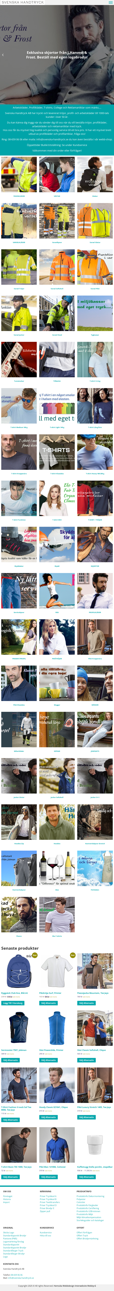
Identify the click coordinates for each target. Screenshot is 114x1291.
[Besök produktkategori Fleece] (19, 917)
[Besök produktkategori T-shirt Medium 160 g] (19, 408)
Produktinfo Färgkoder (87, 1205)
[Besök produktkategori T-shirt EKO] (57, 501)
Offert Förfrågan (84, 1232)
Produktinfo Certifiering (88, 1208)
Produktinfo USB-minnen (88, 1211)
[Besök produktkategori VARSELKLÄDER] (19, 223)
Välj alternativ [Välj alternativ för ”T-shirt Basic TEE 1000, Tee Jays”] (10, 1177)
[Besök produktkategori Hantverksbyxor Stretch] (95, 825)
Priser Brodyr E (47, 1208)
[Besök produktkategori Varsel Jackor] (19, 316)
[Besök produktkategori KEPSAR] (57, 732)
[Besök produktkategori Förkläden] (95, 871)
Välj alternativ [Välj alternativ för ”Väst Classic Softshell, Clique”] (86, 1060)
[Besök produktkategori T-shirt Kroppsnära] (19, 455)
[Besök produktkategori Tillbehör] (57, 362)
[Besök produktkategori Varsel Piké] (95, 270)
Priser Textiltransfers (50, 1202)
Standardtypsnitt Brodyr (14, 1235)
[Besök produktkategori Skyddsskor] (19, 547)
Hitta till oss (45, 1235)
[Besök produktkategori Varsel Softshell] (57, 270)
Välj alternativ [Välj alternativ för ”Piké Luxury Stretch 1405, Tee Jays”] (86, 1117)
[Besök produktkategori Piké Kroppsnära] (95, 640)
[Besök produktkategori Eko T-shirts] (57, 917)
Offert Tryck (82, 1235)
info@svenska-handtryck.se (21, 1278)
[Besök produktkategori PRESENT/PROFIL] (19, 640)
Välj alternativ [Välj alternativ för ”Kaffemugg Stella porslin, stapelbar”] (86, 1177)
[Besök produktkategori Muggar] (57, 686)
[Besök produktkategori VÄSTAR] (57, 177)
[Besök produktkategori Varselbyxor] (57, 223)
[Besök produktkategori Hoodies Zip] (19, 825)
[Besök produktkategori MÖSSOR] (95, 686)
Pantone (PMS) (10, 1238)
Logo (5, 1256)
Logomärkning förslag (13, 1241)
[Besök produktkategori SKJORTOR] (95, 547)
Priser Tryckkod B (48, 1199)
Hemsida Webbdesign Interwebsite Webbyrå (75, 1285)
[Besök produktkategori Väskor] (95, 177)
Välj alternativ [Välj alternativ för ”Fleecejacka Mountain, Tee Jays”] (86, 1003)
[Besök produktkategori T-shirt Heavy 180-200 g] (95, 455)
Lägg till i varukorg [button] (12, 1003)
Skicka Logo (8, 1232)
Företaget (7, 1196)
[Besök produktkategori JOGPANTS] (95, 732)
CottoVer (81, 1202)
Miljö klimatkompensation (89, 1217)
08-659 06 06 (17, 1275)
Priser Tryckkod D (48, 1205)
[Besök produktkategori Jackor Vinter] (19, 778)
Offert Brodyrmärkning (87, 1238)
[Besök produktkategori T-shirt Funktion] (19, 501)
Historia (7, 1199)
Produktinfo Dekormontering (90, 1196)
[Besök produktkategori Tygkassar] (95, 316)
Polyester (81, 1199)
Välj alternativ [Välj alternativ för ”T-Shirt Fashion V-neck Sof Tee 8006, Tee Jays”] (10, 1120)
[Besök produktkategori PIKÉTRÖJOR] (57, 640)
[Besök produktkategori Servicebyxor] (19, 593)
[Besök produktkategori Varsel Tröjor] (19, 270)
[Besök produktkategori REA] (57, 593)
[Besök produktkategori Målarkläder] (19, 732)
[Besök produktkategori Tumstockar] (19, 362)
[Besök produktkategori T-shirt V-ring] (95, 362)
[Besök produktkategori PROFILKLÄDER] (95, 593)
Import (6, 1202)
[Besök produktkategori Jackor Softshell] (57, 778)
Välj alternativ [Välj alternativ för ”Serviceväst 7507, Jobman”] (10, 1060)
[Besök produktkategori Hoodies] (57, 825)
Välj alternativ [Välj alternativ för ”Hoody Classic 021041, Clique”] (48, 1117)
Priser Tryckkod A (48, 1196)
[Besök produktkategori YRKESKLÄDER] (19, 177)
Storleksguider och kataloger (90, 1220)
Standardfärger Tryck (13, 1250)
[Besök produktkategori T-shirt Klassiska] (57, 455)
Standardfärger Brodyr (14, 1253)
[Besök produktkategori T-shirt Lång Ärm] (95, 408)
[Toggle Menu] (111, 2)
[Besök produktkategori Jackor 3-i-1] (95, 778)
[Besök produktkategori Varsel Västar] (95, 223)
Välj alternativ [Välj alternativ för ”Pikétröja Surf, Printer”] (48, 1003)
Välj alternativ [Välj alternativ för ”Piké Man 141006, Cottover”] (48, 1177)
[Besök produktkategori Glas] (57, 871)
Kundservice (46, 1232)
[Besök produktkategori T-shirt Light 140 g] (57, 408)
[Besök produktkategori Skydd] (57, 547)
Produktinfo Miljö (85, 1214)
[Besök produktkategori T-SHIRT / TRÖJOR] (95, 501)
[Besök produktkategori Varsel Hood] (57, 316)
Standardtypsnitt (11, 1244)
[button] (2, 54)
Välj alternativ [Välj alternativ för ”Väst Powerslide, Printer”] (48, 1060)
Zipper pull (45, 1211)
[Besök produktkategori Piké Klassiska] (19, 686)
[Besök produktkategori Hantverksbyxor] (19, 871)
